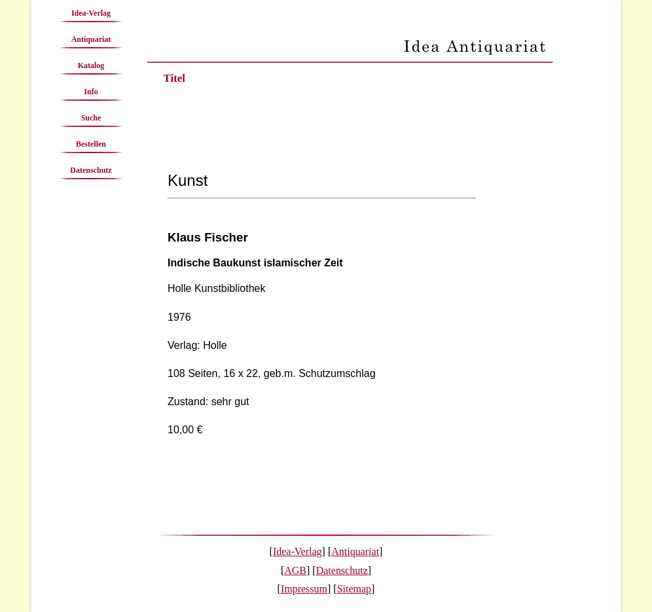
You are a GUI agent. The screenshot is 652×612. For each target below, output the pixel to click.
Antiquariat (91, 39)
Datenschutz (90, 170)
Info (91, 91)
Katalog (91, 65)
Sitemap (354, 588)
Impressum (304, 588)
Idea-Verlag (91, 13)
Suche (91, 117)
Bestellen (91, 144)
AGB (295, 570)
